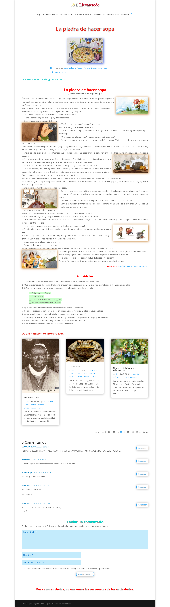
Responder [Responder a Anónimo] (142, 487)
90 (133, 432)
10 (109, 432)
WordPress (66, 603)
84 (125, 432)
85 (128, 432)
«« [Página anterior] (103, 432)
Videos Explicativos (82, 14)
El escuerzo (74, 366)
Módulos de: (65, 14)
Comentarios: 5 (60, 72)
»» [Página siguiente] (140, 432)
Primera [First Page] (97, 432)
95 (137, 432)
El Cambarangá (31, 397)
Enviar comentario (85, 574)
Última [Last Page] (145, 432)
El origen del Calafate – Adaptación (124, 369)
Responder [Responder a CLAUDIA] (142, 448)
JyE (28, 401)
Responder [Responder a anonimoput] (142, 474)
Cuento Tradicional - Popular (72, 68)
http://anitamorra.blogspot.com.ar (133, 266)
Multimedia (98, 14)
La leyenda (135, 374)
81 (114, 432)
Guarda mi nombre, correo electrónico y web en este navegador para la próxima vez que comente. (67, 568)
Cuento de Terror (75, 373)
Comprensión (47, 401)
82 (117, 432)
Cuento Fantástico (90, 373)
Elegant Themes (39, 603)
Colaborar (125, 14)
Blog (38, 14)
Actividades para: (49, 14)
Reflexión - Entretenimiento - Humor (96, 68)
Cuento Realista (30, 405)
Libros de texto (113, 14)
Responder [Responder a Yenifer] (142, 461)
